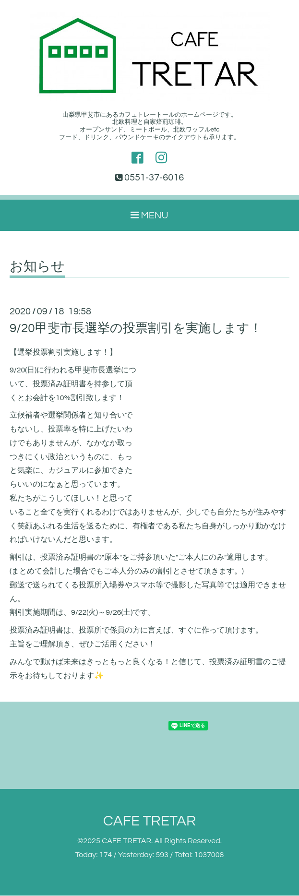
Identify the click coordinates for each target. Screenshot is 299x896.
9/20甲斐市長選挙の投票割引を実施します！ (136, 329)
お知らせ (37, 267)
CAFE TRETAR (149, 821)
